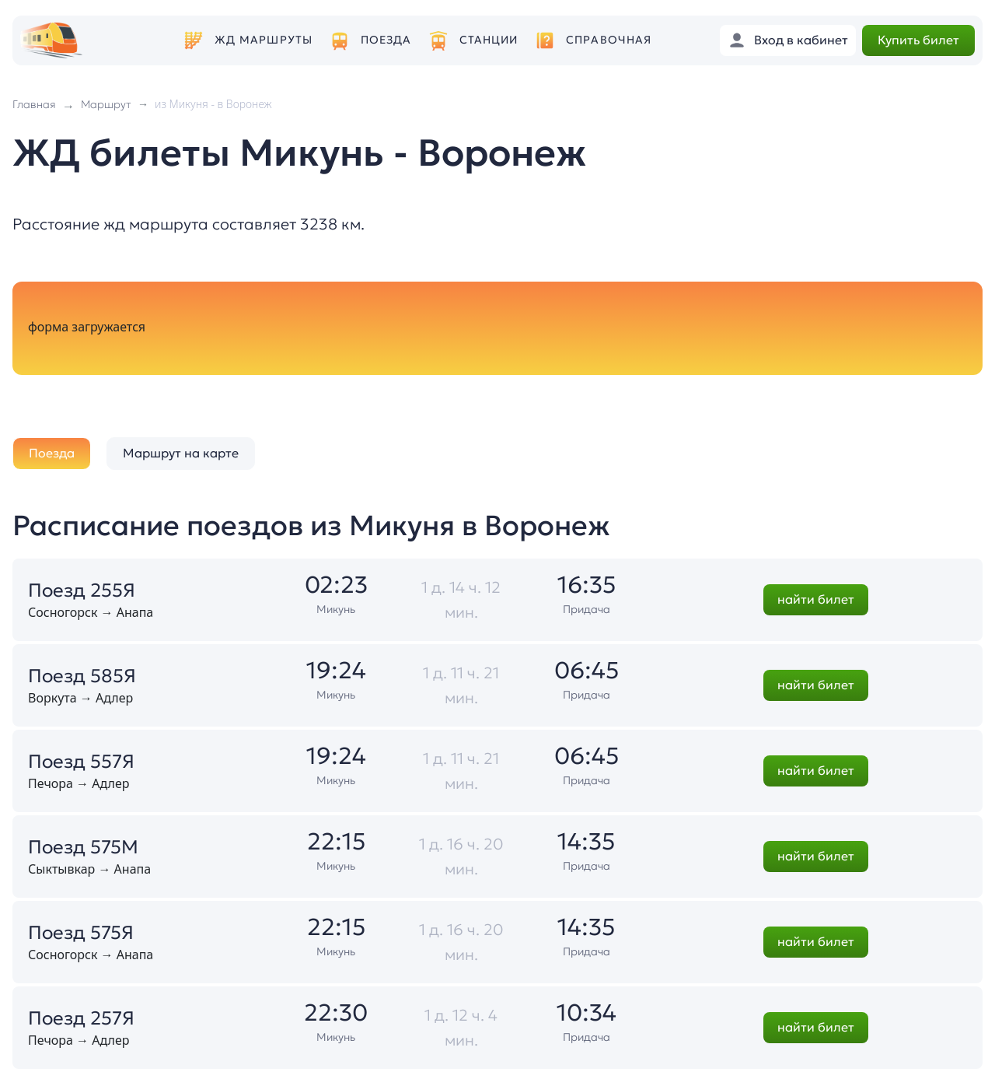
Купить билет (918, 39)
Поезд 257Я (81, 1018)
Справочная (608, 40)
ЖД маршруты (263, 40)
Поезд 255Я (81, 590)
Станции (488, 40)
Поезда (386, 40)
